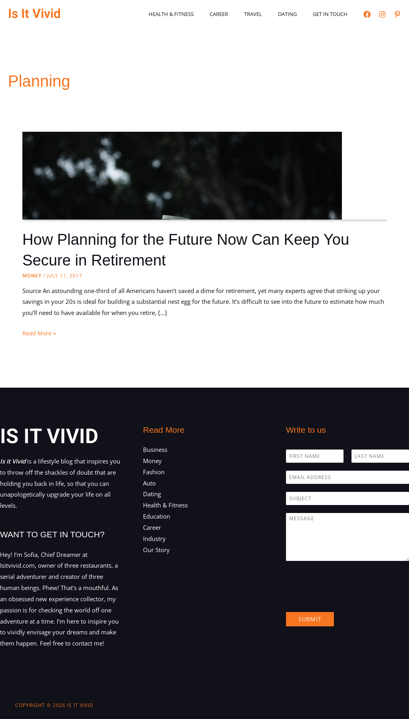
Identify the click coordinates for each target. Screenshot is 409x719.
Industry (154, 539)
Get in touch (333, 14)
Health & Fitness (196, 14)
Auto (149, 483)
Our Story (156, 550)
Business (155, 450)
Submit (310, 619)
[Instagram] (382, 14)
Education (156, 516)
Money (32, 275)
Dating (295, 14)
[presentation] (346, 599)
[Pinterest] (397, 14)
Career (238, 14)
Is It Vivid (34, 13)
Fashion (154, 472)
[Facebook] (367, 14)
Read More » (39, 333)
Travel (267, 14)
